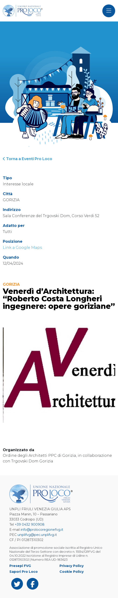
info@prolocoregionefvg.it (42, 530)
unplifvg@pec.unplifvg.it (37, 535)
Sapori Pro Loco (23, 572)
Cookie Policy (71, 572)
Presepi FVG (20, 566)
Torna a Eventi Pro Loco (27, 159)
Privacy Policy (71, 566)
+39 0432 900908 (29, 524)
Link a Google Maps (22, 247)
